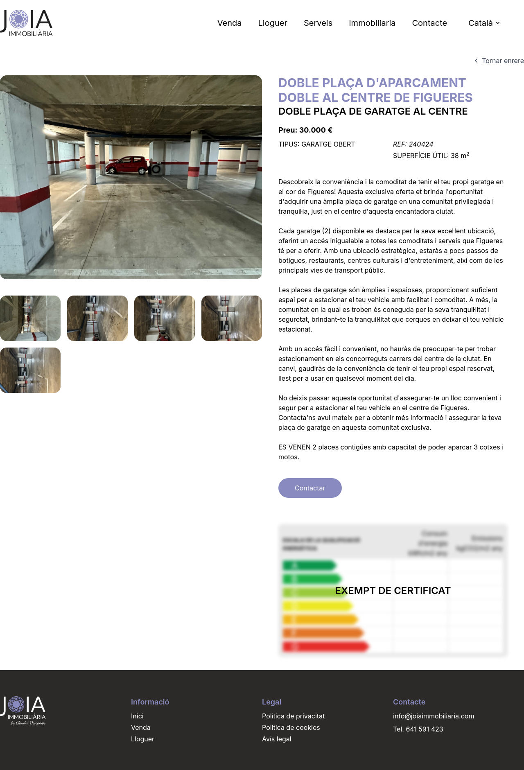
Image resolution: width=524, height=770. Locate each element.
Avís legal (276, 739)
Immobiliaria (372, 23)
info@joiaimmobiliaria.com (433, 716)
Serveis (318, 23)
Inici (137, 716)
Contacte (429, 23)
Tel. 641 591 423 (418, 729)
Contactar (310, 488)
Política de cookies (291, 727)
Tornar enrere (498, 60)
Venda (229, 23)
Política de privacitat (293, 716)
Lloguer (272, 23)
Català (484, 23)
